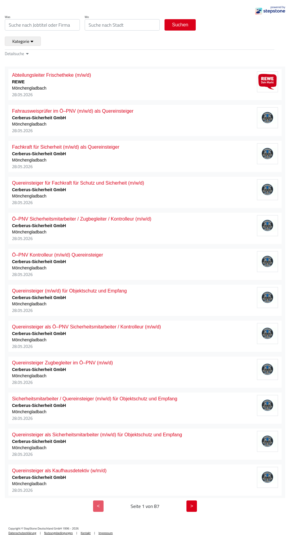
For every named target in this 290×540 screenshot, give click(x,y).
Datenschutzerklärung (22, 533)
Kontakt (86, 533)
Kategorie (22, 41)
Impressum (105, 533)
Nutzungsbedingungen (58, 533)
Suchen (180, 24)
